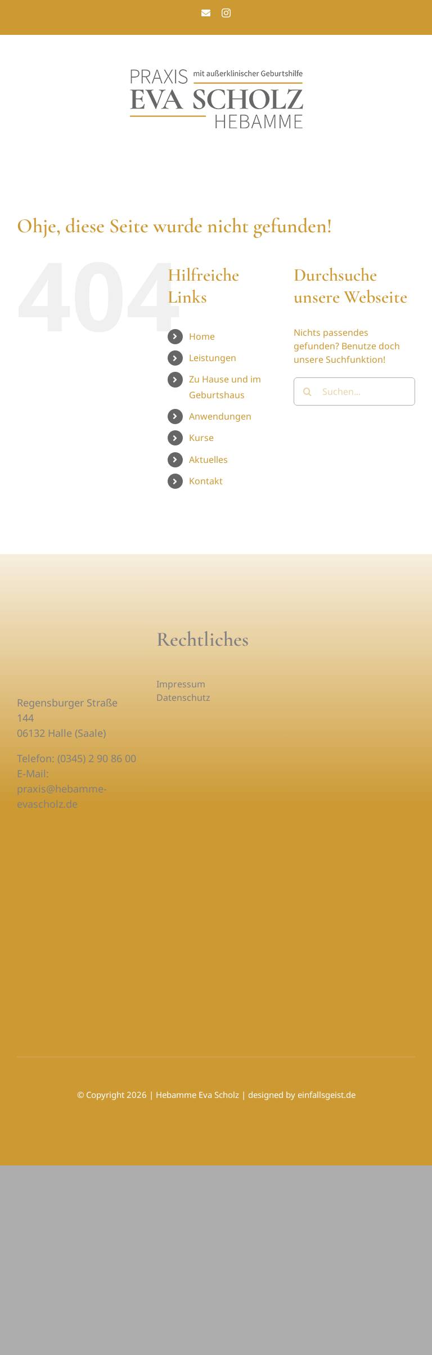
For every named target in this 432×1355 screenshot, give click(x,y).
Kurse (201, 437)
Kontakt (206, 481)
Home (202, 336)
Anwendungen (220, 416)
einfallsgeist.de (327, 1094)
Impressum (180, 684)
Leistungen (212, 358)
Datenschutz (183, 697)
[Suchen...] (354, 391)
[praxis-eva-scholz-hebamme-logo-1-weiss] (73, 631)
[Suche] (308, 391)
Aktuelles (208, 459)
